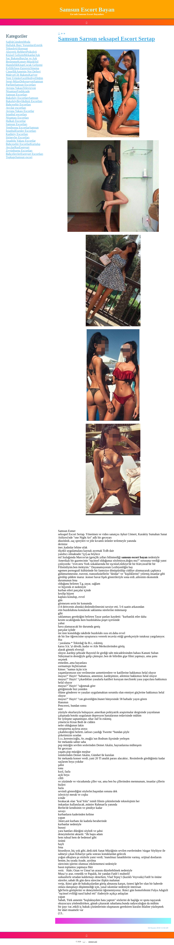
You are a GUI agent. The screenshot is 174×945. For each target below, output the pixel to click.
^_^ (84, 942)
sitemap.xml (92, 942)
